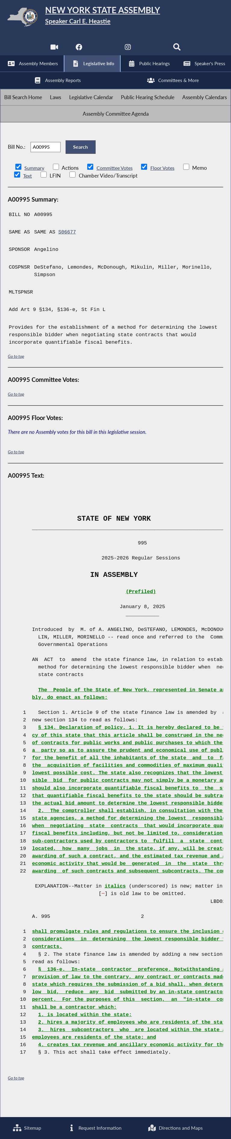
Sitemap (27, 1128)
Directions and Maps (175, 1128)
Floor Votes (167, 187)
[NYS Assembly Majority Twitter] (103, 51)
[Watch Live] (53, 51)
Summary (34, 187)
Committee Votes (116, 187)
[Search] (177, 51)
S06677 (67, 251)
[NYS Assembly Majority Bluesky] (153, 51)
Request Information (94, 1128)
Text (27, 195)
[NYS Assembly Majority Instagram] (128, 51)
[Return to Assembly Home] (115, 18)
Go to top (16, 375)
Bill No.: (16, 164)
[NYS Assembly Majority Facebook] (78, 51)
